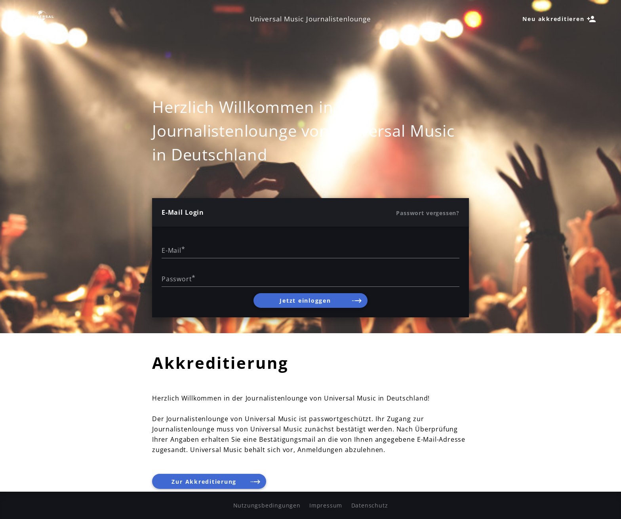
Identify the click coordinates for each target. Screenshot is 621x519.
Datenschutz (369, 505)
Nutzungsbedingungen (267, 505)
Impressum (325, 505)
